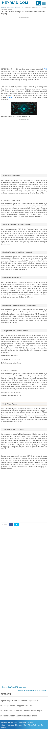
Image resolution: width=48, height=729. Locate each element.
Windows (10, 97)
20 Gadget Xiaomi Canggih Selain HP (16, 706)
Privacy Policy (32, 725)
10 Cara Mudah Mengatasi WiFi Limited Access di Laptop (23, 13)
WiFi (45, 69)
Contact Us (10, 725)
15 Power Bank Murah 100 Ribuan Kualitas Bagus (21, 711)
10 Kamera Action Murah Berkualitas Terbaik (18, 716)
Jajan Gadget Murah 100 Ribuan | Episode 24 (19, 701)
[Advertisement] (24, 43)
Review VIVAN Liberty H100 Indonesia (32, 690)
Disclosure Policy (20, 725)
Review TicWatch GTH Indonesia (14, 687)
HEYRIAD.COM (15, 3)
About (3, 725)
